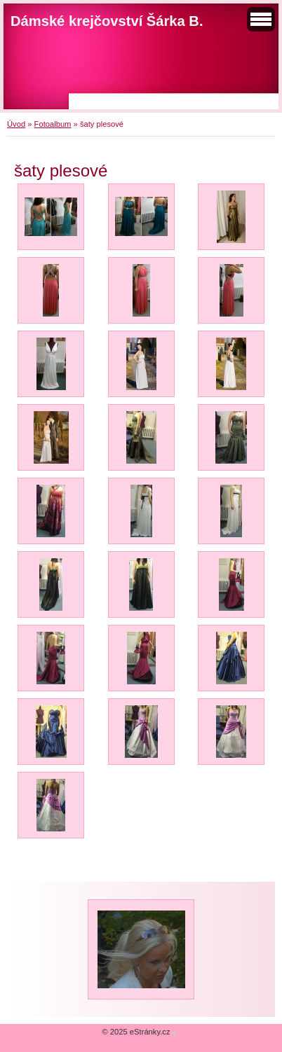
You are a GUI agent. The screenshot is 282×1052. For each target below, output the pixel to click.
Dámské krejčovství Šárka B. (107, 21)
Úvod (16, 124)
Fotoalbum (53, 124)
